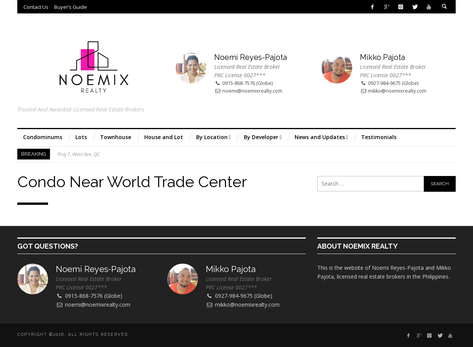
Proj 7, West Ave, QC (79, 154)
